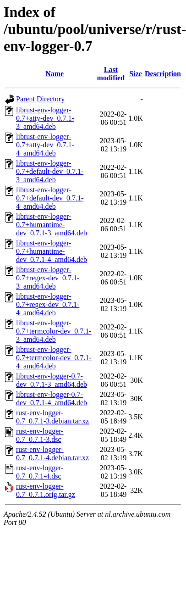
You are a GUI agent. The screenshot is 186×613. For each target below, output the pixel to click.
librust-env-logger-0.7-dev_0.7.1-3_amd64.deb (51, 380)
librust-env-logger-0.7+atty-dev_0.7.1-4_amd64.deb (45, 145)
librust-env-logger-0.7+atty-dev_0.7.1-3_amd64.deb (45, 118)
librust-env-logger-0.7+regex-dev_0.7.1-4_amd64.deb (47, 304)
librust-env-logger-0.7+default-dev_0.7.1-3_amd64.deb (49, 171)
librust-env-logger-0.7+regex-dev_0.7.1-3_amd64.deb (47, 278)
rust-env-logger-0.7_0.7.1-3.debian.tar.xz (52, 417)
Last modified (111, 74)
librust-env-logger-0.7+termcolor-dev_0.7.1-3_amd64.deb (54, 331)
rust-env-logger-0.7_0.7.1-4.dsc (40, 472)
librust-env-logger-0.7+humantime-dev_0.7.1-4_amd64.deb (51, 251)
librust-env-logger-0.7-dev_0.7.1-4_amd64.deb (51, 398)
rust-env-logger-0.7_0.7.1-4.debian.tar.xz (52, 454)
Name (54, 74)
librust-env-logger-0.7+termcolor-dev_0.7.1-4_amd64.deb (54, 358)
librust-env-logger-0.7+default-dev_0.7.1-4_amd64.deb (49, 198)
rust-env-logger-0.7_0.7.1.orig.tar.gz (45, 490)
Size (135, 74)
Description (163, 74)
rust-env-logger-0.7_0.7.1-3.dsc (40, 435)
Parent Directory (40, 99)
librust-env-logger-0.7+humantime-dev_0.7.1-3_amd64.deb (51, 224)
